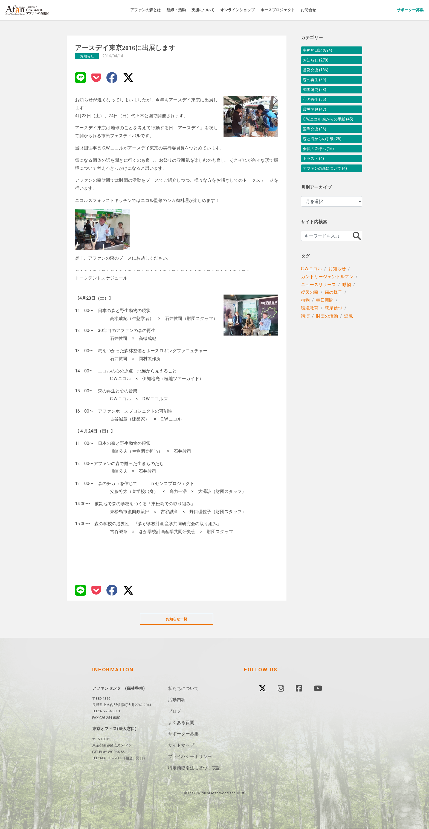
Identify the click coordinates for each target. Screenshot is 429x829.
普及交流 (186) (317, 72)
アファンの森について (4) (328, 186)
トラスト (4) (315, 175)
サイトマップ (181, 745)
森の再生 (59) (316, 83)
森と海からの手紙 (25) (325, 153)
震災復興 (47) (316, 116)
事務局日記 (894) (319, 50)
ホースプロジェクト (294, 10)
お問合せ (329, 10)
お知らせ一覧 (176, 619)
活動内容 (176, 700)
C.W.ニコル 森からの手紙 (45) (331, 129)
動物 (346, 303)
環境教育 (309, 326)
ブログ (174, 711)
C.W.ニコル (311, 287)
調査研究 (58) (316, 94)
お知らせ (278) (317, 61)
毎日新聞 (325, 318)
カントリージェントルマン (327, 295)
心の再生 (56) (316, 105)
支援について (211, 10)
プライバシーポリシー (190, 757)
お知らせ (337, 287)
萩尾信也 (333, 326)
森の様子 (333, 310)
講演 (305, 334)
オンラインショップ (249, 10)
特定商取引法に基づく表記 (194, 768)
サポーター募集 (405, 10)
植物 (305, 318)
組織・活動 (181, 10)
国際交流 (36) (316, 142)
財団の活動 (327, 334)
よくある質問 (181, 722)
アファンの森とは (146, 10)
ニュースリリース (318, 303)
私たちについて (183, 689)
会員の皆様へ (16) (320, 164)
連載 (348, 334)
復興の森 (309, 310)
